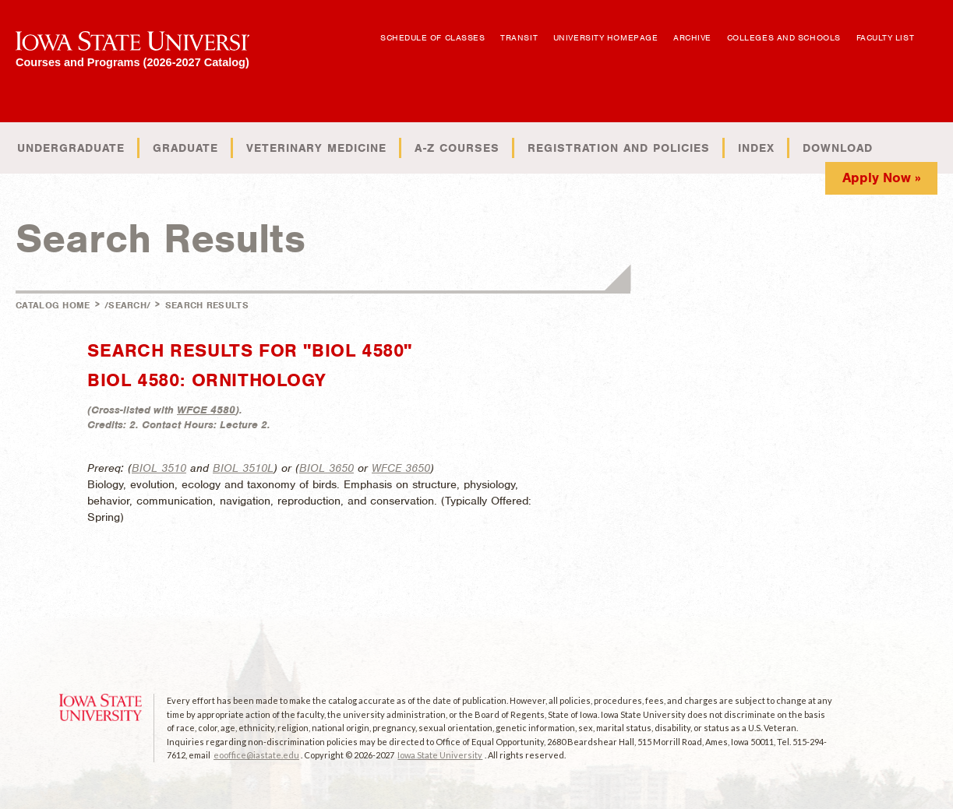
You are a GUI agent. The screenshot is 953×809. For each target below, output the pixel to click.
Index (756, 148)
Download (838, 148)
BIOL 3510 (159, 468)
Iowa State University (439, 755)
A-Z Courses (457, 148)
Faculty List (885, 37)
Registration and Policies (619, 148)
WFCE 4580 (206, 410)
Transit (519, 37)
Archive (692, 37)
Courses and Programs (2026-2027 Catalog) (132, 62)
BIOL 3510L (243, 468)
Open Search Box (935, 30)
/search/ (127, 305)
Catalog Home (53, 305)
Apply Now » (881, 177)
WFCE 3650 (401, 468)
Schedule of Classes (432, 37)
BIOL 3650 (326, 468)
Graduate (185, 148)
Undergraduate (71, 148)
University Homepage (605, 37)
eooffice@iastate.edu (256, 755)
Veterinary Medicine (316, 148)
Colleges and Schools (784, 37)
